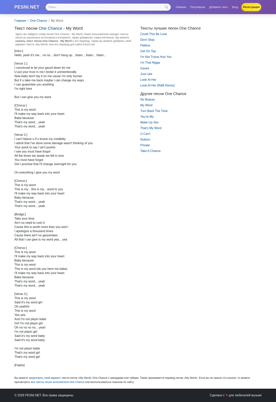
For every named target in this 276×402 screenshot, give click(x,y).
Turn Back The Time (154, 111)
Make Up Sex (149, 122)
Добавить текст (218, 7)
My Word (146, 105)
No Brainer (147, 99)
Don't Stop (147, 39)
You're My (147, 116)
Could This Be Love (153, 34)
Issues (144, 68)
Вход (235, 7)
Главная (20, 20)
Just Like (146, 74)
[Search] (108, 7)
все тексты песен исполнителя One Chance (57, 382)
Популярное (197, 7)
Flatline (145, 45)
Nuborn (145, 139)
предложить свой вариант (45, 377)
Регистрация (251, 7)
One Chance (38, 20)
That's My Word (151, 128)
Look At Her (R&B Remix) (157, 85)
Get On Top (148, 51)
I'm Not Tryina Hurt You (156, 56)
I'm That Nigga (150, 62)
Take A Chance (150, 151)
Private (145, 145)
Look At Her (148, 79)
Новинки (181, 7)
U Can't (145, 133)
